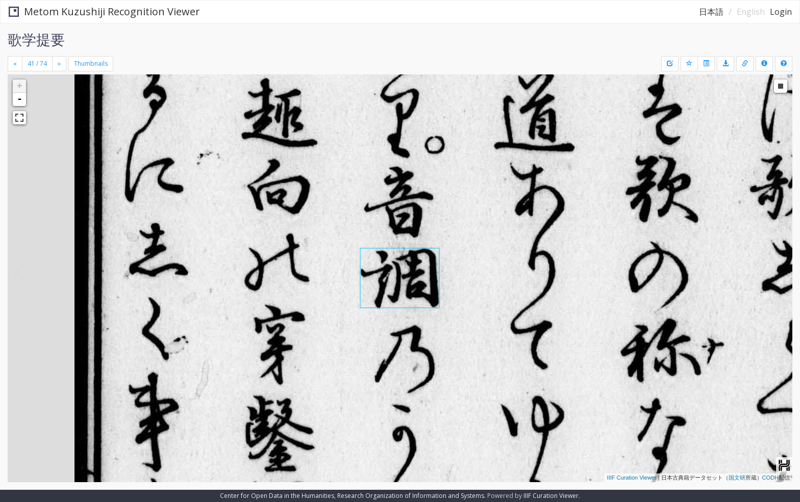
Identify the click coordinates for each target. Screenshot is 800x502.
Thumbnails (91, 63)
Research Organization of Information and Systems (410, 495)
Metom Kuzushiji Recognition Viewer (104, 11)
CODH (770, 477)
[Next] (59, 63)
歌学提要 (36, 39)
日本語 (711, 11)
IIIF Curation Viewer (632, 477)
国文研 (737, 477)
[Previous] (15, 63)
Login (781, 11)
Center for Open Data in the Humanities (277, 495)
